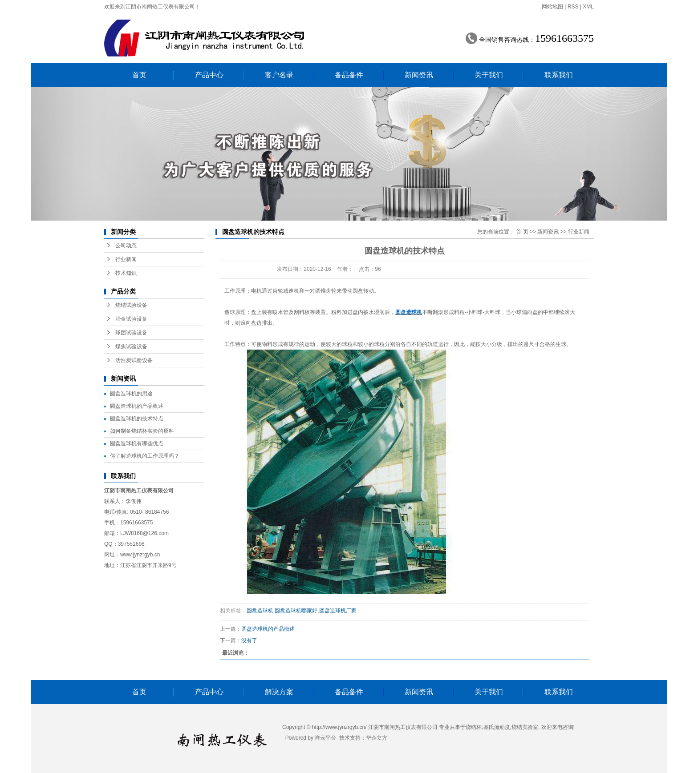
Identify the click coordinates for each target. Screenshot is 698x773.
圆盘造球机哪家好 (296, 611)
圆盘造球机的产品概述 (136, 406)
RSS (573, 7)
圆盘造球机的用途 (131, 394)
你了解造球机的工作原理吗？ (144, 456)
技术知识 (126, 273)
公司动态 (126, 245)
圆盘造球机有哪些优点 (136, 443)
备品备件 (349, 75)
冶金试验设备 (131, 319)
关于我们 (489, 75)
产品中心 (209, 75)
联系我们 (558, 75)
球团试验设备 (131, 333)
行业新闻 (126, 259)
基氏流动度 (496, 727)
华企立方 (376, 738)
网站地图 (552, 7)
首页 (139, 75)
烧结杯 (474, 727)
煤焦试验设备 (131, 346)
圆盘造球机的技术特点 (136, 418)
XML (588, 7)
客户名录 (279, 75)
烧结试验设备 (131, 305)
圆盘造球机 (260, 611)
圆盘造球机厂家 (338, 611)
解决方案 (279, 692)
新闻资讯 (419, 75)
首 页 (522, 232)
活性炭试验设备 (134, 360)
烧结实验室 (524, 727)
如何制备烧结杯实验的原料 (142, 431)
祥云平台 (325, 738)
